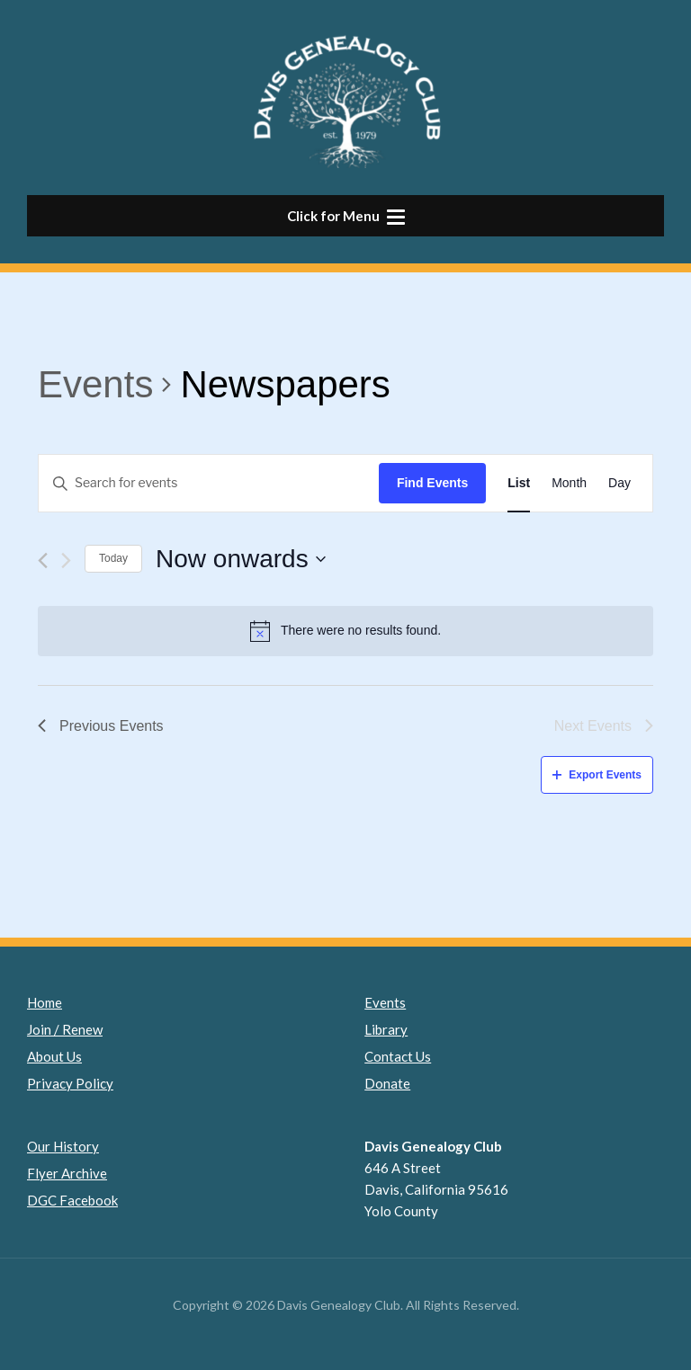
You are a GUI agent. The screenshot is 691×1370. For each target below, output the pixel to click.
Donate (387, 1083)
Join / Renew (65, 1029)
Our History (63, 1146)
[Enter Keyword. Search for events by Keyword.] (209, 483)
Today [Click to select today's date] (113, 558)
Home (44, 1002)
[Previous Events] (43, 560)
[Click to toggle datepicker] (241, 559)
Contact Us (397, 1056)
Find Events (432, 483)
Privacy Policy (70, 1083)
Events (95, 384)
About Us (54, 1056)
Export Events (597, 775)
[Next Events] (66, 560)
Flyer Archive (67, 1173)
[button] (345, 215)
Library (386, 1029)
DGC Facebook (72, 1200)
